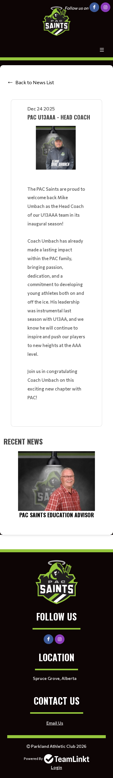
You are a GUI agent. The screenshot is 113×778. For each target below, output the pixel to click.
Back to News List (34, 82)
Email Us (54, 722)
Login (56, 767)
